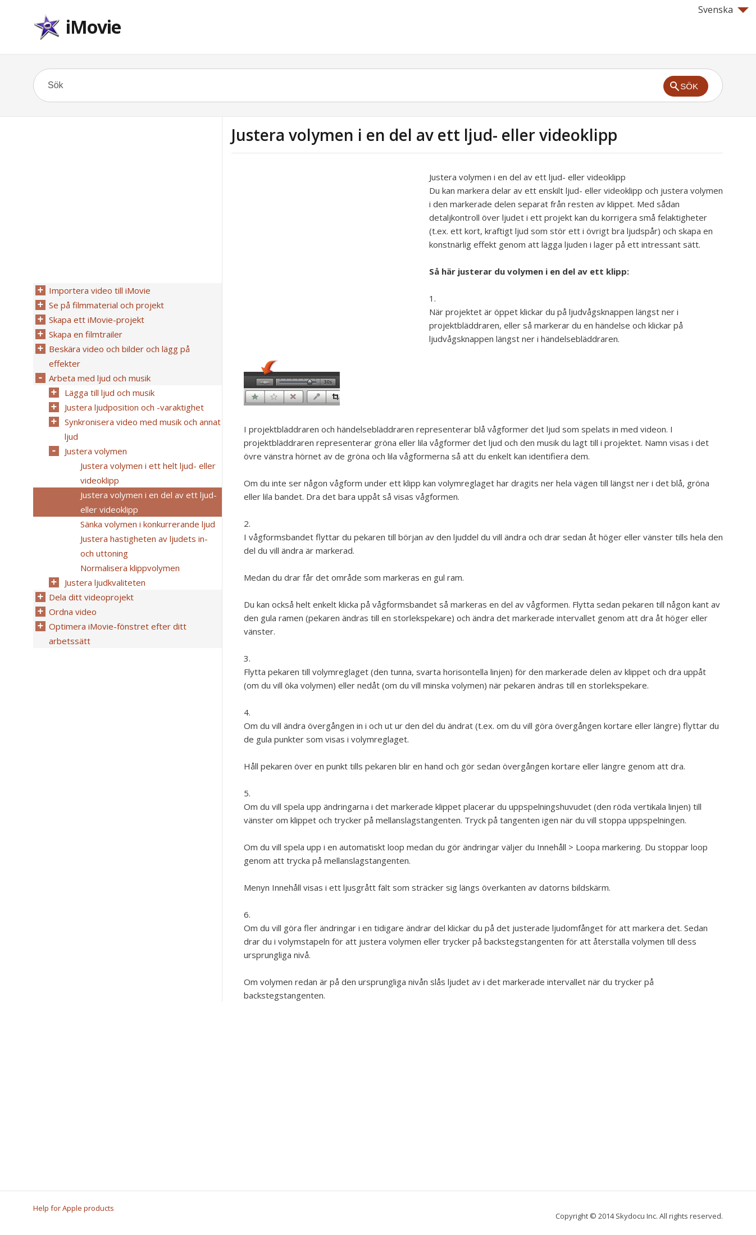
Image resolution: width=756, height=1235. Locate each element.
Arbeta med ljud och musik (100, 378)
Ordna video (73, 611)
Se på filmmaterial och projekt (106, 305)
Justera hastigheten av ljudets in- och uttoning (144, 546)
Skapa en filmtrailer (85, 334)
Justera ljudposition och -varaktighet (134, 407)
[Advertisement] (325, 248)
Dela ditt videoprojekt (91, 597)
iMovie (93, 27)
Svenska (723, 9)
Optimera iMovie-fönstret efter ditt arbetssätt (117, 633)
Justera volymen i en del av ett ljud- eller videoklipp (148, 502)
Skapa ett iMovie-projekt (96, 319)
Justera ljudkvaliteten (105, 582)
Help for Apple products (73, 1208)
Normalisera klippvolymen (130, 567)
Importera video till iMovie (100, 290)
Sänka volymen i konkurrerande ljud (147, 524)
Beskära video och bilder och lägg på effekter (119, 356)
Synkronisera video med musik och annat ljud (143, 429)
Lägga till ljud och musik (109, 392)
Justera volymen (96, 451)
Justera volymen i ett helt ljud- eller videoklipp (148, 473)
